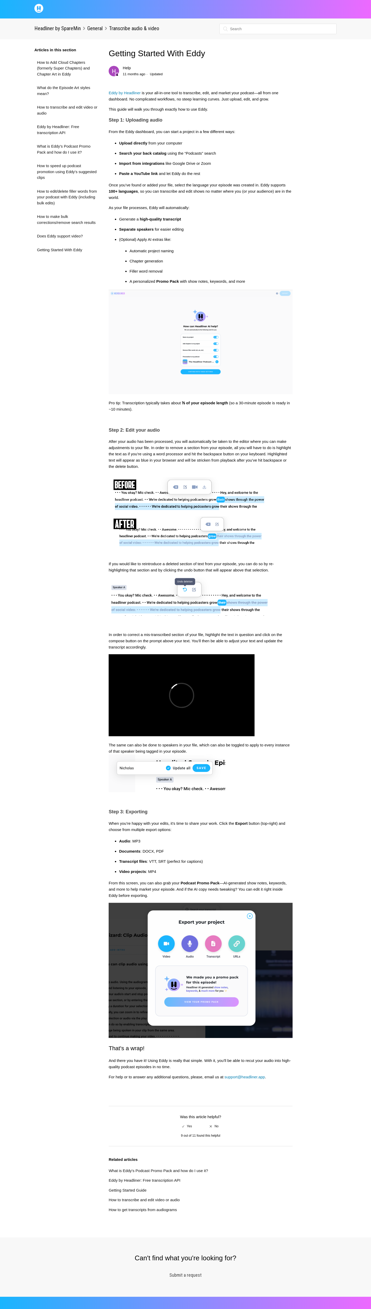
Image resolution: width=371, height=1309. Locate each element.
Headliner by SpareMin (57, 28)
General (95, 28)
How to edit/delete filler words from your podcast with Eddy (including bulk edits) (67, 197)
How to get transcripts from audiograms (143, 1209)
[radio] (187, 1126)
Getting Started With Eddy (59, 250)
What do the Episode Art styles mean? (63, 90)
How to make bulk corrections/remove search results (66, 219)
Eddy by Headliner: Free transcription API (58, 129)
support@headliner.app (245, 1077)
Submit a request (185, 1275)
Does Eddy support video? (60, 236)
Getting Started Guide (127, 1190)
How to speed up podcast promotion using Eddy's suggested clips (67, 171)
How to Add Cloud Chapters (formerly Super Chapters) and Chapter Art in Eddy (63, 68)
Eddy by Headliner (125, 93)
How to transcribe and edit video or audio (67, 110)
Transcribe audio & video (134, 28)
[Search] (278, 29)
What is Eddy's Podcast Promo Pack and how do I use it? (63, 149)
